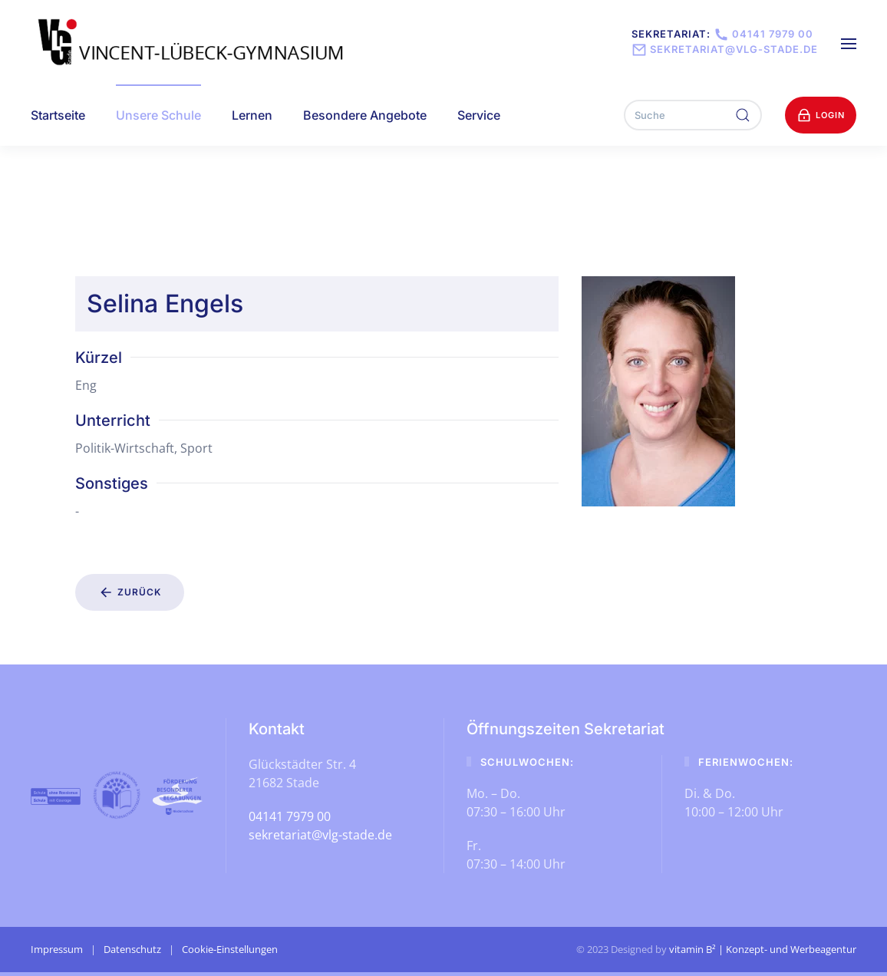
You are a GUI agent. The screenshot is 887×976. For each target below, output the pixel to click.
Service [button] (478, 115)
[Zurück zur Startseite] (192, 42)
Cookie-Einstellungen (230, 949)
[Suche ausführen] (743, 115)
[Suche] (693, 115)
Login (820, 115)
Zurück (129, 592)
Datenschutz (132, 949)
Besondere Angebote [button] (365, 115)
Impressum (57, 949)
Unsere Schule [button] (158, 115)
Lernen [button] (252, 115)
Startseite (58, 115)
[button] (848, 42)
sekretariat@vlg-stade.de (724, 49)
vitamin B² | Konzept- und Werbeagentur (762, 949)
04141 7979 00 (762, 34)
